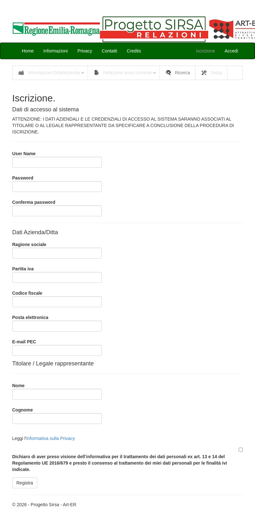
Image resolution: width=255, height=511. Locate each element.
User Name (24, 153)
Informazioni (55, 50)
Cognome (22, 409)
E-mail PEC (24, 341)
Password (22, 177)
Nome (18, 385)
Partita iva (23, 268)
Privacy (85, 50)
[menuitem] (50, 73)
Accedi (231, 50)
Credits (134, 50)
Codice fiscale (27, 293)
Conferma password (33, 202)
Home (28, 50)
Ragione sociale (29, 244)
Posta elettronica (30, 317)
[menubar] (127, 73)
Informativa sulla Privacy (50, 438)
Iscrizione (205, 50)
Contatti (109, 50)
